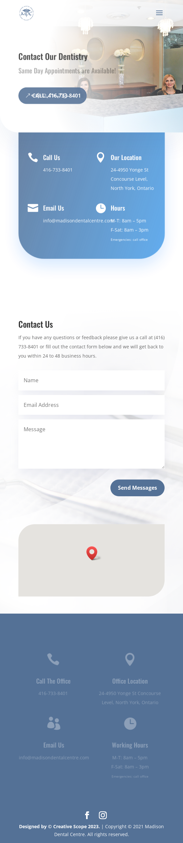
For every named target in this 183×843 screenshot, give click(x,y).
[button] (94, 553)
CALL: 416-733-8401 (56, 102)
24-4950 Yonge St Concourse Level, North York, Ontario (131, 179)
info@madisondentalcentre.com (78, 220)
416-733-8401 (57, 170)
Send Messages (137, 487)
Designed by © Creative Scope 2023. (60, 826)
